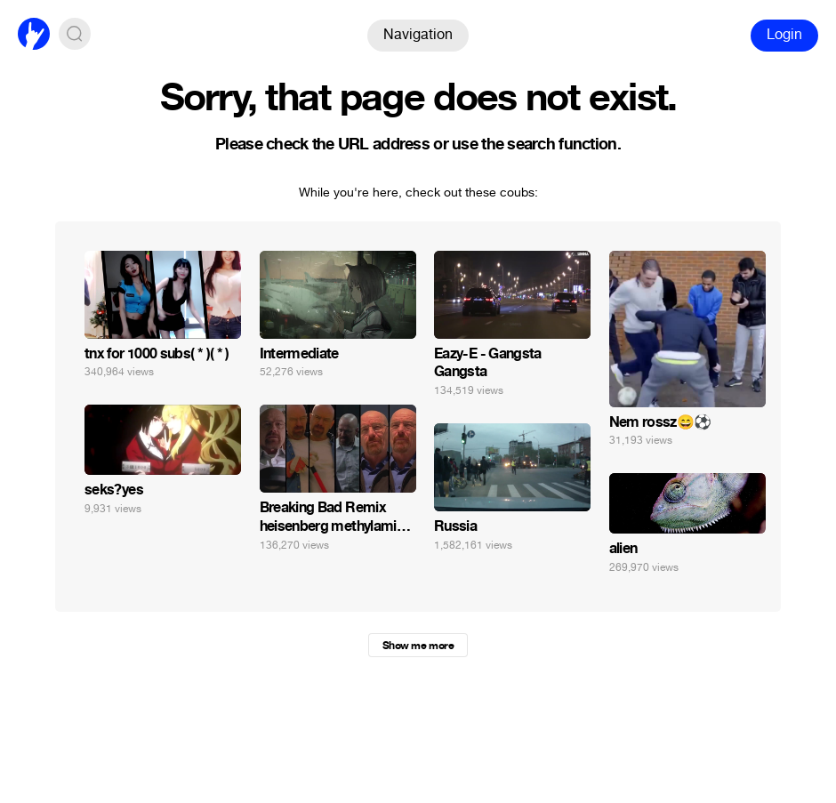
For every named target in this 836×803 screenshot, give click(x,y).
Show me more (418, 645)
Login (784, 34)
